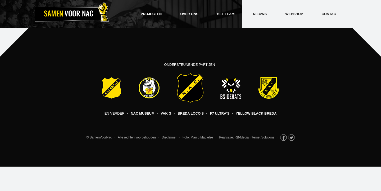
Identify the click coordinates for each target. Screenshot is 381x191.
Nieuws (260, 14)
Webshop (294, 14)
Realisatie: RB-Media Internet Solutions (246, 137)
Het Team (225, 14)
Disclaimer (169, 137)
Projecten (151, 14)
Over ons (189, 14)
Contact (329, 14)
